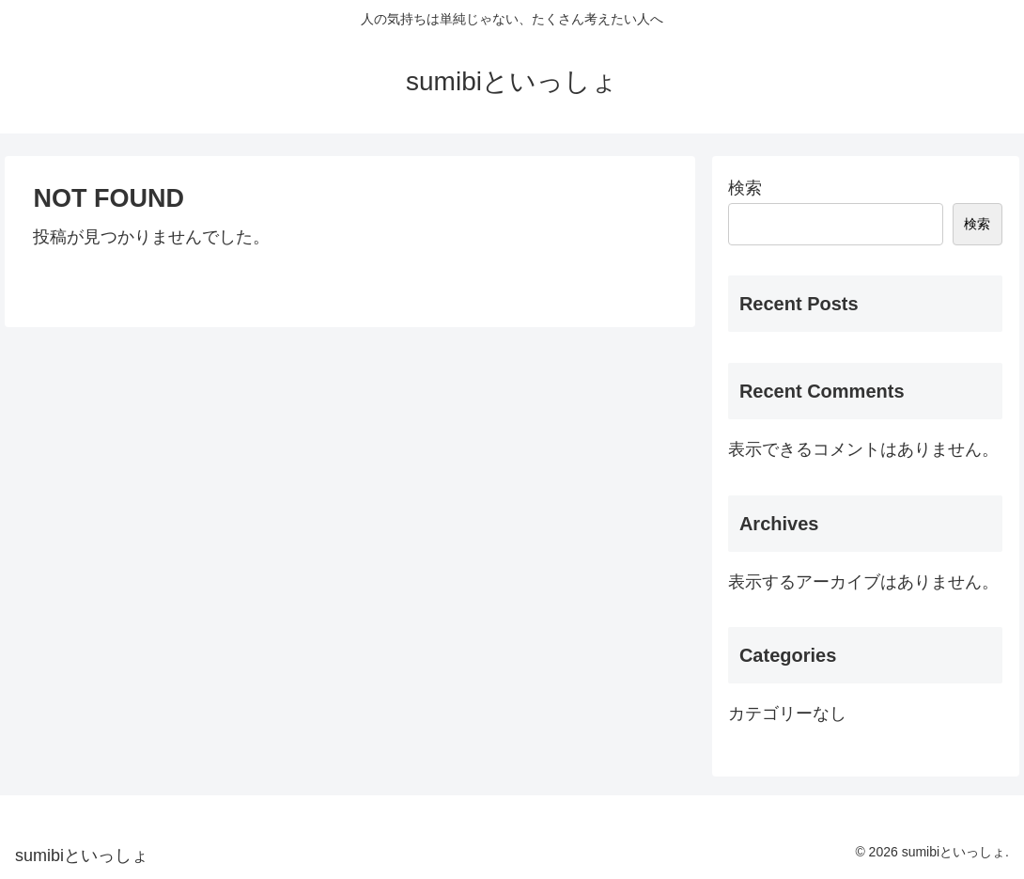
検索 (745, 188)
